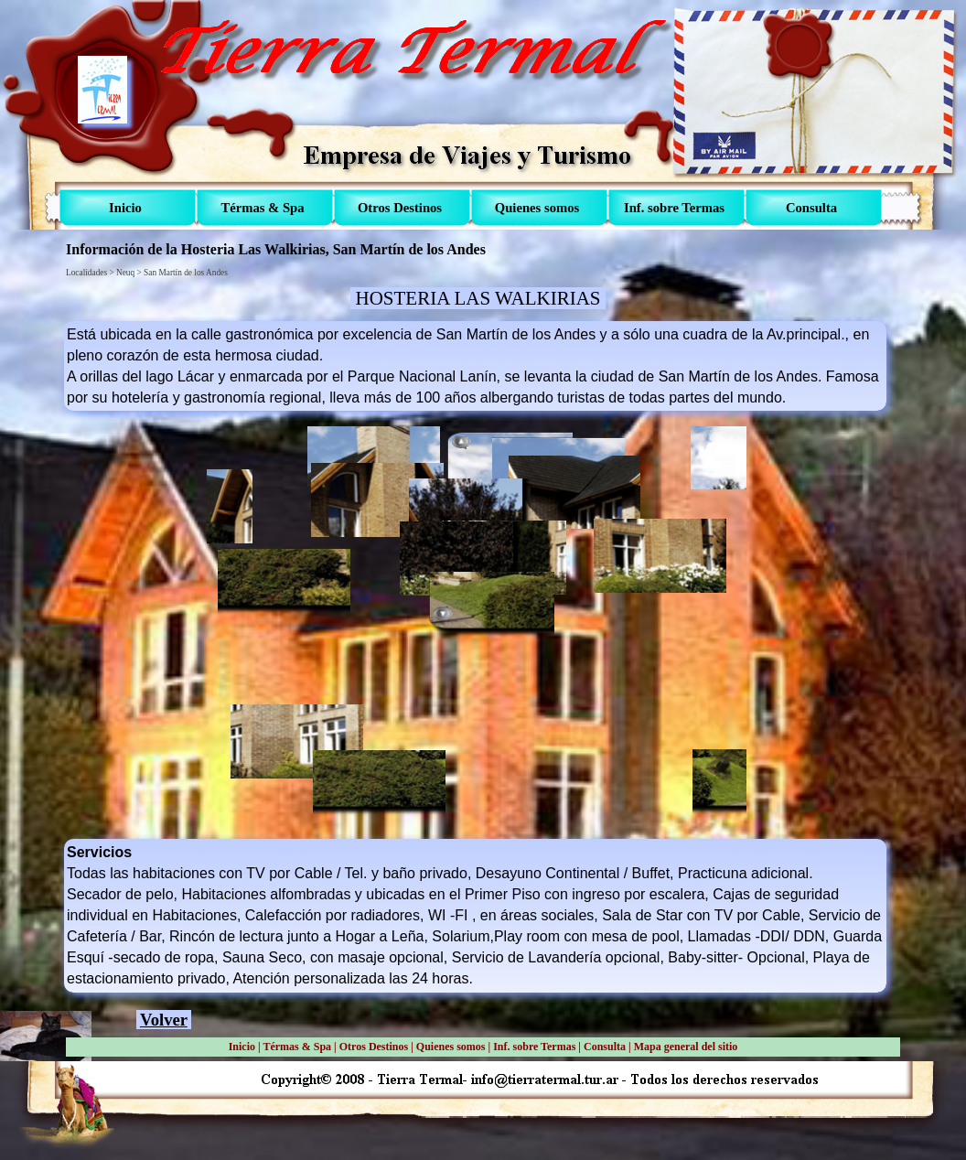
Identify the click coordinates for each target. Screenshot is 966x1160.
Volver (164, 1019)
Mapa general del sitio (686, 1046)
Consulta (605, 1046)
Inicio (242, 1046)
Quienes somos (451, 1046)
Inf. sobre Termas (534, 1046)
